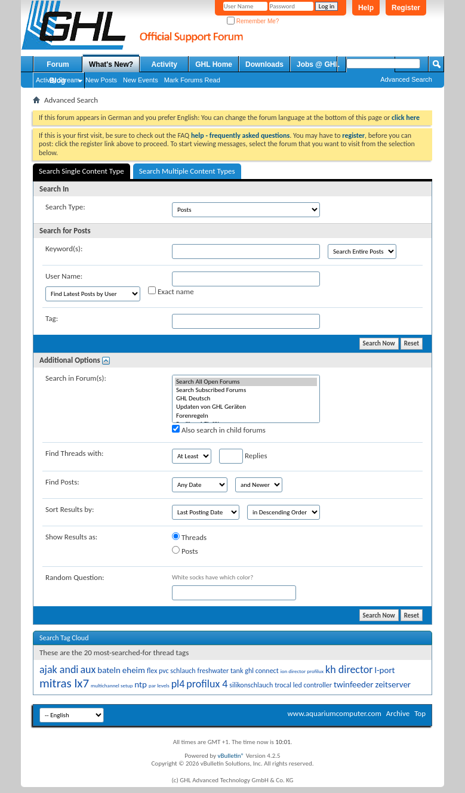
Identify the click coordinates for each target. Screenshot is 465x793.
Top (420, 713)
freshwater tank (221, 671)
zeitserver (393, 684)
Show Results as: (71, 536)
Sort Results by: (69, 509)
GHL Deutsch (246, 398)
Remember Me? (253, 21)
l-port (385, 670)
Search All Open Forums (246, 382)
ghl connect (261, 671)
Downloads (264, 64)
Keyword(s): (64, 248)
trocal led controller (303, 685)
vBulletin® (230, 756)
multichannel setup (112, 685)
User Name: (63, 275)
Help (366, 8)
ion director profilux (302, 671)
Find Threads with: (74, 453)
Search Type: (65, 206)
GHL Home (213, 64)
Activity (164, 64)
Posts (185, 551)
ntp (140, 684)
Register (406, 8)
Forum (58, 64)
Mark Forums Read (192, 80)
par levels (159, 685)
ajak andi (58, 669)
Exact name (171, 291)
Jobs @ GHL (318, 64)
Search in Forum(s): (75, 378)
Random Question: (74, 577)
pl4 (178, 683)
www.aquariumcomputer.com (334, 713)
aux (88, 669)
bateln (109, 670)
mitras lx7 (64, 683)
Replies (243, 456)
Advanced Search (406, 79)
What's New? (111, 64)
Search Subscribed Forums (246, 390)
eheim (133, 670)
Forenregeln (246, 416)
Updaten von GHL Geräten (246, 407)
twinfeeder (354, 684)
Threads (189, 537)
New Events (140, 80)
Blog (58, 80)
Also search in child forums (219, 429)
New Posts (101, 80)
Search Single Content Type (81, 170)
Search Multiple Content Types (187, 170)
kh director (349, 669)
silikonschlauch (251, 685)
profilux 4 (206, 683)
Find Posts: (62, 481)
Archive (397, 713)
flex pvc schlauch (171, 671)
